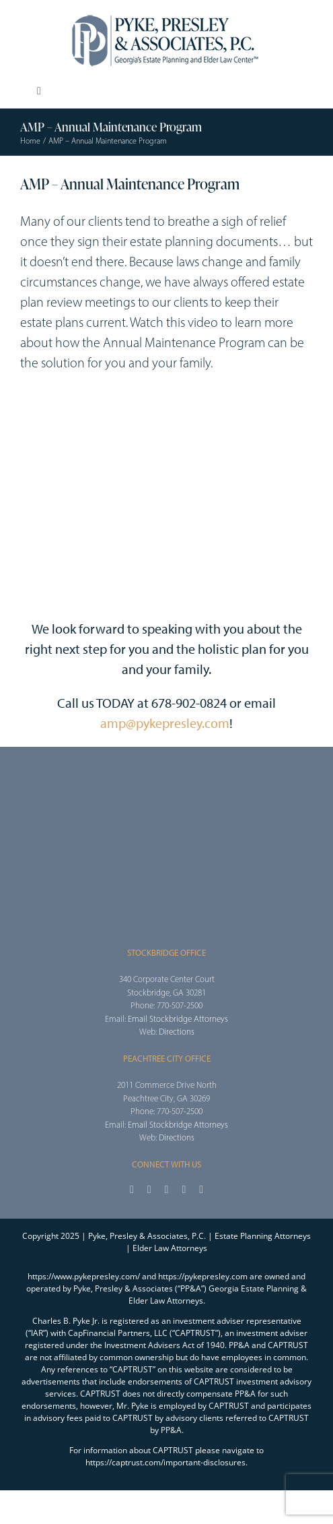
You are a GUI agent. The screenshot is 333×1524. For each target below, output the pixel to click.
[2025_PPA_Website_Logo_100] (167, 13)
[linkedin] (201, 1189)
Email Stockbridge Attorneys (178, 1019)
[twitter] (149, 1189)
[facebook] (132, 1189)
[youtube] (184, 1189)
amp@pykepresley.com (164, 723)
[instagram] (167, 1189)
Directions (176, 1032)
